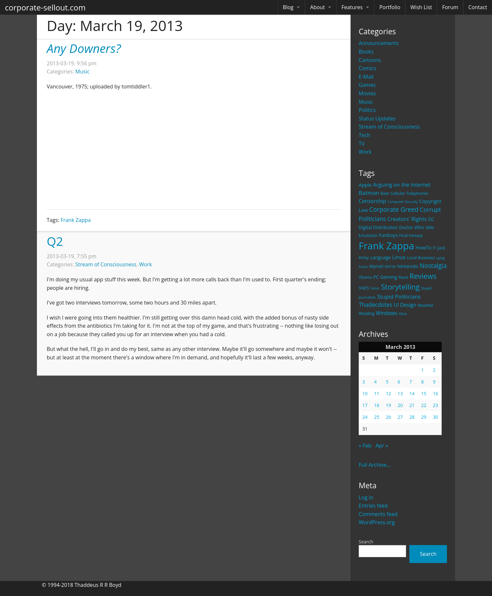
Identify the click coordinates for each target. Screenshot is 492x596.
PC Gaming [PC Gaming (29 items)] (385, 277)
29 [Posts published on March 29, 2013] (423, 417)
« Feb (365, 445)
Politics (367, 110)
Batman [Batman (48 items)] (369, 192)
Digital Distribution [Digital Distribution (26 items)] (378, 227)
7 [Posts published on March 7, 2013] (410, 382)
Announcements (379, 43)
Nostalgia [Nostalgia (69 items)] (433, 265)
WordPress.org (377, 522)
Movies (367, 93)
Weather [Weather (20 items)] (426, 305)
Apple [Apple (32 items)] (365, 184)
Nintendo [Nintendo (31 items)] (407, 266)
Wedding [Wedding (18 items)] (366, 313)
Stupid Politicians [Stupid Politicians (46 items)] (399, 296)
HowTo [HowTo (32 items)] (424, 247)
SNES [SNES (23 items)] (364, 288)
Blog (288, 7)
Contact (477, 7)
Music (366, 101)
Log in (366, 497)
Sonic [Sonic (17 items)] (375, 288)
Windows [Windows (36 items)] (386, 313)
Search (366, 542)
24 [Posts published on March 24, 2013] (365, 417)
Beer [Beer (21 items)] (385, 193)
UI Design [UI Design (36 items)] (405, 304)
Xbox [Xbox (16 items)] (403, 313)
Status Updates (377, 118)
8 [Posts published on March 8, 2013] (422, 382)
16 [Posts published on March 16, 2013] (435, 393)
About (317, 7)
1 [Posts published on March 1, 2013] (422, 370)
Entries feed (373, 505)
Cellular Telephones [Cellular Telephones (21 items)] (409, 193)
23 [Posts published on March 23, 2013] (435, 405)
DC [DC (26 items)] (431, 219)
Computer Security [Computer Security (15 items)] (402, 201)
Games (367, 84)
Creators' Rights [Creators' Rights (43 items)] (407, 219)
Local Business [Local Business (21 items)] (421, 257)
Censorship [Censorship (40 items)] (372, 201)
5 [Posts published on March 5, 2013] (387, 382)
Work (365, 151)
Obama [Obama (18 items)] (365, 277)
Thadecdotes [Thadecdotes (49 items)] (375, 304)
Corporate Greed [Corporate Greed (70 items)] (393, 209)
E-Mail (366, 76)
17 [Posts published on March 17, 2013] (365, 405)
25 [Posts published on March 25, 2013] (376, 417)
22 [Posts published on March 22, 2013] (423, 405)
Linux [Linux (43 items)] (399, 257)
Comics (367, 68)
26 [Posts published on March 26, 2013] (388, 417)
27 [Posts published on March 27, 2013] (400, 417)
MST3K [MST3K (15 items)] (390, 266)
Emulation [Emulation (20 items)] (368, 235)
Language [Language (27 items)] (380, 257)
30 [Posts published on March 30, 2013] (435, 417)
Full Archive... (375, 464)
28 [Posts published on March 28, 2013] (412, 417)
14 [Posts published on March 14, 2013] (412, 393)
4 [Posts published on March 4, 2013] (375, 382)
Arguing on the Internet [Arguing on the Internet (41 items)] (402, 184)
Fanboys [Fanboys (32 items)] (388, 235)
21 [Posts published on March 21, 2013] (412, 405)
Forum (450, 7)
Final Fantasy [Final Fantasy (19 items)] (411, 235)
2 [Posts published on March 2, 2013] (434, 370)
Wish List (421, 7)
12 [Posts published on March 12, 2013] (388, 393)
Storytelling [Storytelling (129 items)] (400, 287)
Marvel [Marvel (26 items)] (376, 266)
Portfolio (389, 7)
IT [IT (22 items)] (434, 248)
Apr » (382, 445)
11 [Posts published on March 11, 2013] (376, 393)
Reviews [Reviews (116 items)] (422, 276)
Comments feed (378, 514)
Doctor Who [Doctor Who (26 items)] (411, 227)
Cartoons (370, 60)
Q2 (55, 241)
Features (352, 7)
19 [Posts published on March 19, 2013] (388, 405)
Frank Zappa (75, 220)
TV (362, 143)
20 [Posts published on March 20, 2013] (400, 405)
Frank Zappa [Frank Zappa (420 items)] (386, 245)
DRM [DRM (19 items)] (429, 227)
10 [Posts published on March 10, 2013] (365, 393)
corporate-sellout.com (45, 7)
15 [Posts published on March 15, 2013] (423, 393)
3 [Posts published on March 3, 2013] (363, 382)
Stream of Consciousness (389, 126)
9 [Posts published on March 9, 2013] (434, 382)
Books (366, 51)
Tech (364, 135)
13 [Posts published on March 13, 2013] (400, 393)
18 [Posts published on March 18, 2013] (376, 405)
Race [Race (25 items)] (403, 277)
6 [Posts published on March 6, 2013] (399, 382)
